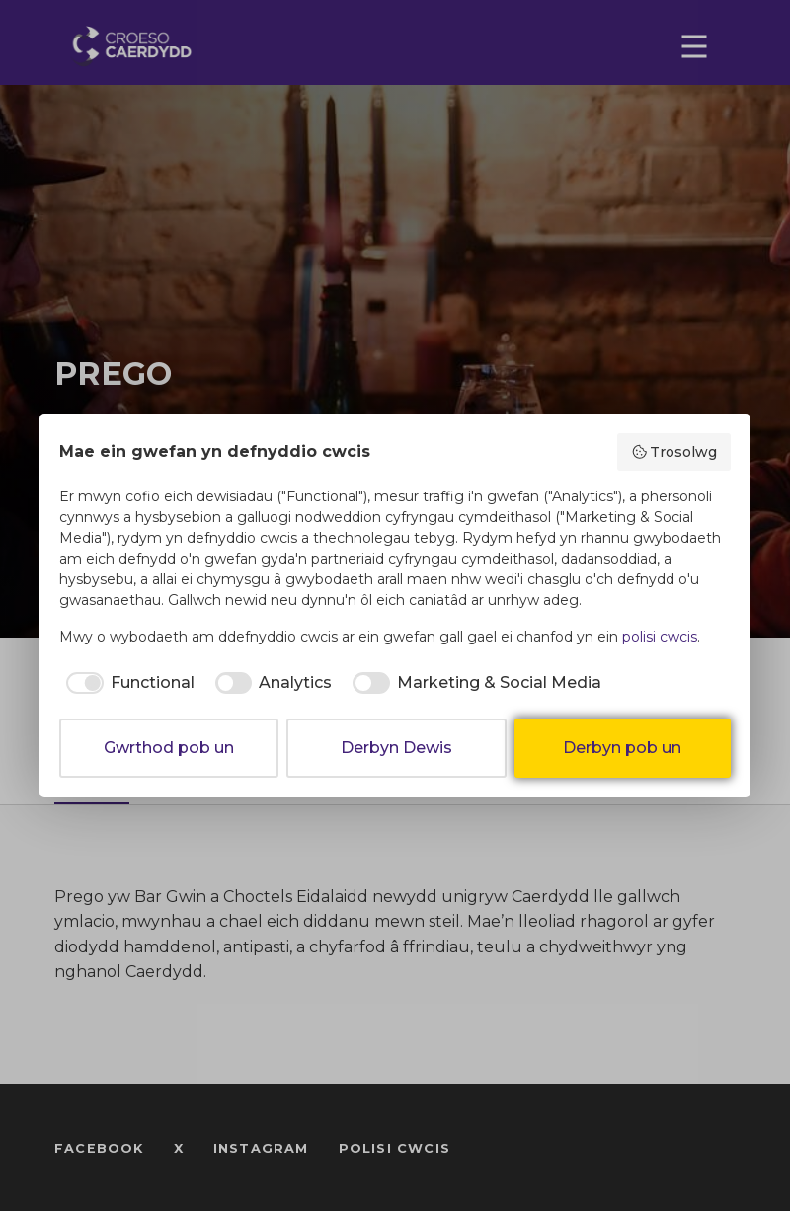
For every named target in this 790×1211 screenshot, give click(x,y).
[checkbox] (127, 683)
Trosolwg (674, 452)
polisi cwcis (659, 636)
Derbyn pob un (622, 747)
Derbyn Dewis (396, 747)
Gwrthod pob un (169, 747)
